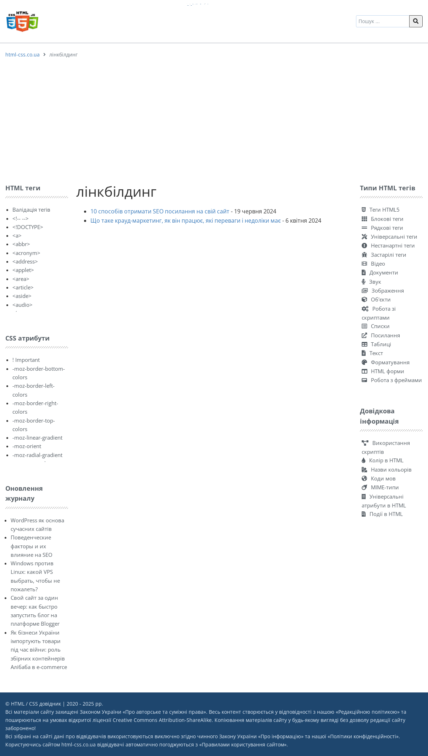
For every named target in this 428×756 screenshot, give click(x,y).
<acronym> (26, 252)
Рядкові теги (382, 227)
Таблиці (376, 344)
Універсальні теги (389, 236)
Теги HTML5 (381, 209)
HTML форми (383, 371)
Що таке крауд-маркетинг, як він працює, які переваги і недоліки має (185, 220)
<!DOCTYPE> (27, 226)
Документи (380, 272)
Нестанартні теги (388, 245)
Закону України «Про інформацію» (261, 736)
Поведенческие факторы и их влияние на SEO (31, 546)
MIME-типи (380, 487)
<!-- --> (20, 218)
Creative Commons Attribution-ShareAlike (162, 720)
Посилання (381, 335)
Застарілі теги (384, 254)
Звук (371, 281)
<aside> (22, 295)
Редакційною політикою (367, 711)
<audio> (22, 304)
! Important (26, 359)
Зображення (383, 290)
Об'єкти (376, 299)
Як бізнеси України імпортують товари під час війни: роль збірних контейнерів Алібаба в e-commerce (39, 649)
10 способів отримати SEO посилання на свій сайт (159, 211)
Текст (372, 353)
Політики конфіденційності (363, 736)
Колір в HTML (383, 460)
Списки (376, 326)
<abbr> (21, 244)
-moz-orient (26, 446)
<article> (23, 287)
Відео (373, 263)
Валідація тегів (31, 209)
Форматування (386, 362)
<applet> (23, 269)
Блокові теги (383, 218)
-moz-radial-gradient (37, 454)
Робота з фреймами (392, 380)
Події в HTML (382, 513)
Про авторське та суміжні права (164, 711)
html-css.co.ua (22, 54)
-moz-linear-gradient (37, 437)
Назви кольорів (387, 469)
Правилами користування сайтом (243, 744)
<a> (17, 235)
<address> (25, 261)
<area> (20, 278)
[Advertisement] (214, 119)
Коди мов (379, 478)
